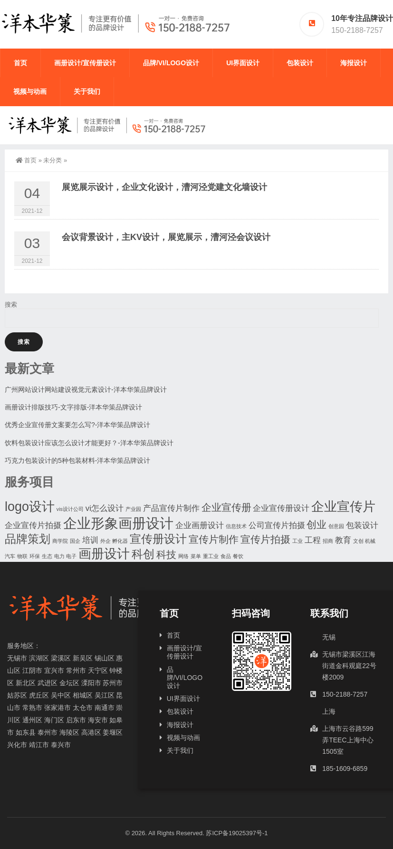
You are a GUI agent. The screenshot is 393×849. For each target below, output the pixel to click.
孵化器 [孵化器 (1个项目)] (120, 541)
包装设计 (300, 63)
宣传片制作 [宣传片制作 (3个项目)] (214, 539)
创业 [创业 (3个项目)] (316, 524)
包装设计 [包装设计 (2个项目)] (362, 525)
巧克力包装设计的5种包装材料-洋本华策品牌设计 (77, 460)
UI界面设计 (242, 63)
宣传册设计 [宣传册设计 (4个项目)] (158, 538)
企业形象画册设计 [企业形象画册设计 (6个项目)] (118, 523)
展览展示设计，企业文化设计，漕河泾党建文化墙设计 (164, 187)
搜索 (11, 304)
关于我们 (87, 91)
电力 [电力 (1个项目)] (59, 556)
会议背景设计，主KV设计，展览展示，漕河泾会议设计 (166, 237)
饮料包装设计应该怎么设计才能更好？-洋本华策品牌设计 (89, 443)
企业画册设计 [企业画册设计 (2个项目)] (199, 525)
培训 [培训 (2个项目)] (90, 540)
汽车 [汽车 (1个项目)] (10, 556)
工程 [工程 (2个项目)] (313, 540)
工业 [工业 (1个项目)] (297, 541)
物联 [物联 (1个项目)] (22, 556)
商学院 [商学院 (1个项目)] (60, 541)
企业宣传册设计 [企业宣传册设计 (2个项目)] (281, 508)
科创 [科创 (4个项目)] (143, 554)
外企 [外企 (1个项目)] (105, 541)
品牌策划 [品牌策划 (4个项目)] (27, 538)
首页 (20, 63)
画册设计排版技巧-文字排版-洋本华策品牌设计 (73, 407)
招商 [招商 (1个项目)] (328, 541)
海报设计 (353, 63)
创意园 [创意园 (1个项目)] (336, 526)
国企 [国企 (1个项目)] (75, 541)
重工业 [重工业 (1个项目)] (211, 556)
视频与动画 (30, 91)
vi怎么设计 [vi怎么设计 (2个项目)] (105, 508)
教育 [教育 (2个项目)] (343, 540)
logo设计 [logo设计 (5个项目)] (30, 506)
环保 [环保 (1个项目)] (34, 556)
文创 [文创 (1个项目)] (358, 541)
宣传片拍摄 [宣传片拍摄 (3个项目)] (265, 539)
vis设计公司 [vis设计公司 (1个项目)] (70, 509)
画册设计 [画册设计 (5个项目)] (104, 554)
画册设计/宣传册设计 (85, 63)
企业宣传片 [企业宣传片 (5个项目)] (343, 506)
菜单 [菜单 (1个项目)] (196, 556)
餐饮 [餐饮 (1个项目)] (238, 556)
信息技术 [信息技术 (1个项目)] (236, 526)
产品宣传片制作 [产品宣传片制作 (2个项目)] (171, 508)
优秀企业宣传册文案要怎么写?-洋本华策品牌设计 (77, 425)
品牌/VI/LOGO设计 (171, 63)
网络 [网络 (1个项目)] (183, 556)
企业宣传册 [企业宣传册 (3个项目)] (226, 507)
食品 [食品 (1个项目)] (225, 556)
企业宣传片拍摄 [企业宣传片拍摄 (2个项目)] (33, 525)
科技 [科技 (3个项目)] (166, 554)
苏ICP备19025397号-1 (237, 833)
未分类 (52, 160)
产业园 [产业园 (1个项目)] (133, 509)
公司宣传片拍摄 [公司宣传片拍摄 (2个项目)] (277, 525)
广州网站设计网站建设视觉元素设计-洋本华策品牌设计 (86, 389)
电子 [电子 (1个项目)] (71, 556)
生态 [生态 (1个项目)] (47, 556)
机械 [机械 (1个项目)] (370, 541)
